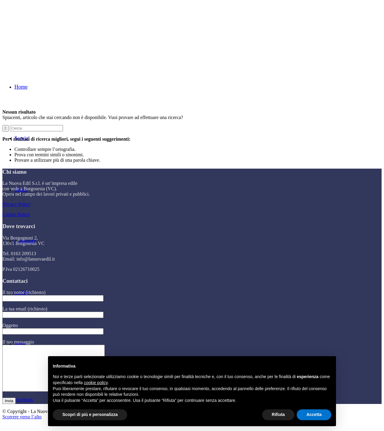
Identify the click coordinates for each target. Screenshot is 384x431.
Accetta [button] (314, 414)
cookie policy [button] (96, 382)
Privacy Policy (16, 204)
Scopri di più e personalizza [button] (90, 414)
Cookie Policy (16, 214)
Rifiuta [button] (278, 414)
